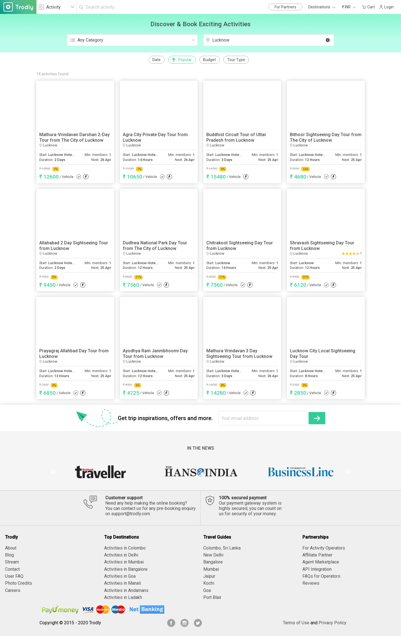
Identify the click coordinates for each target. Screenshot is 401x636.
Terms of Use (296, 622)
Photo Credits (18, 583)
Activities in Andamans (126, 590)
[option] (100, 472)
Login (386, 7)
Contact (12, 569)
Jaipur (209, 576)
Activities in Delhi (121, 555)
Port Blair (212, 597)
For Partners (285, 7)
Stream (12, 562)
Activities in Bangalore (126, 569)
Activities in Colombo (125, 548)
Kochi (208, 583)
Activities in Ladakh (123, 597)
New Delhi (213, 555)
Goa (207, 590)
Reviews (310, 583)
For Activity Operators (323, 548)
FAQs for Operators (321, 576)
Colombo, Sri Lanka (222, 548)
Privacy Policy (332, 622)
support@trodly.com (130, 513)
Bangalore (213, 562)
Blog (9, 555)
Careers (12, 590)
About (10, 548)
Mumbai (211, 569)
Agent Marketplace (320, 562)
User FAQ (14, 576)
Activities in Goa (120, 576)
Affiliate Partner (317, 555)
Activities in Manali (122, 583)
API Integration (317, 569)
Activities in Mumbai (124, 562)
